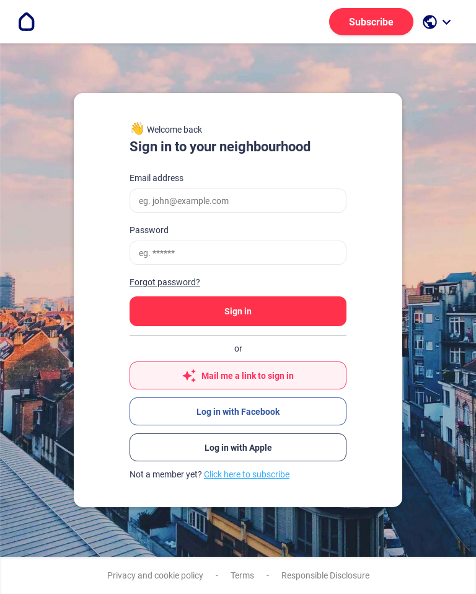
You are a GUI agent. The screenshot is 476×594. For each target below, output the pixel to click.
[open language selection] (438, 22)
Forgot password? (165, 282)
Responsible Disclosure (325, 575)
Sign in (238, 311)
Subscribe (371, 22)
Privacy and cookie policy (155, 575)
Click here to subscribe (246, 474)
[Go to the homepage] (26, 21)
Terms (242, 575)
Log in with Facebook (238, 412)
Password (149, 230)
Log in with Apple (238, 448)
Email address (156, 178)
